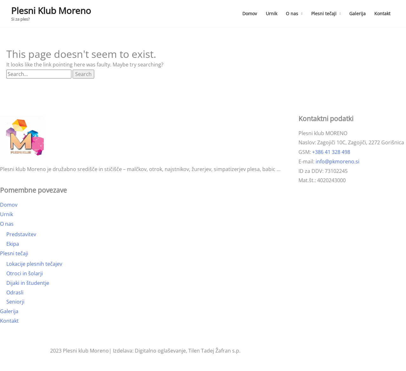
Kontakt (382, 13)
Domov (249, 13)
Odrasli (14, 292)
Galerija (357, 13)
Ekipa (12, 243)
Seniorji (15, 301)
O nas (292, 13)
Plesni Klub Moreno (51, 10)
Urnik (271, 13)
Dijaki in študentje (27, 282)
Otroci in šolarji (24, 273)
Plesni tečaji (324, 13)
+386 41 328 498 (331, 151)
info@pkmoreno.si (337, 161)
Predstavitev (21, 234)
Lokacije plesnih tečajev (34, 263)
